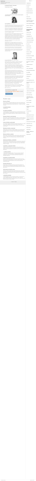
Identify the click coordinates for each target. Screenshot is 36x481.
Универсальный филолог (29, 125)
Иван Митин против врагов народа (31, 70)
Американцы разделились (30, 64)
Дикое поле (28, 78)
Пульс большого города (29, 94)
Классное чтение (28, 127)
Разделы (15, 181)
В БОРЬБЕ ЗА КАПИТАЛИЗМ (9, 157)
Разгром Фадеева (28, 129)
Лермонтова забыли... (29, 27)
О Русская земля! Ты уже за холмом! (31, 121)
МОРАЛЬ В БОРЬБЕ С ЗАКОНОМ (9, 139)
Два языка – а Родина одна (30, 25)
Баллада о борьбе (6, 101)
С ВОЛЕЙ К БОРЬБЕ (7, 175)
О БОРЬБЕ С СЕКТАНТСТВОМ (9, 145)
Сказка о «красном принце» (30, 68)
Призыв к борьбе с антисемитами (9, 116)
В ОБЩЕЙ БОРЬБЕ (7, 107)
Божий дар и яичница (29, 74)
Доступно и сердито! (29, 102)
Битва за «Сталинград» (29, 57)
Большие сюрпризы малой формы (30, 23)
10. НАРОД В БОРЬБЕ (7, 110)
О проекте (12, 181)
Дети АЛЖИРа (28, 72)
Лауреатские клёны (29, 32)
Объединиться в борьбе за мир (9, 169)
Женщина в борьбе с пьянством (9, 128)
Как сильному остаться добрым (30, 55)
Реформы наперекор (29, 18)
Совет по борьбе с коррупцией (9, 122)
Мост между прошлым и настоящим (31, 59)
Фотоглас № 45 (28, 16)
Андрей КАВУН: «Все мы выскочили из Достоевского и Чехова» (30, 97)
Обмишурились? (28, 76)
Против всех (28, 66)
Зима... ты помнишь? (29, 100)
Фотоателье (28, 104)
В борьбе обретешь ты (7, 163)
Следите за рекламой (29, 92)
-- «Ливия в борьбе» (7, 151)
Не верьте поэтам (29, 134)
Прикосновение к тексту (29, 123)
